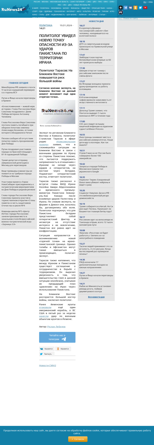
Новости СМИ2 (47, 365)
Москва (45, 2)
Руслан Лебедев (56, 326)
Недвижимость (58, 15)
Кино (34, 15)
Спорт (34, 11)
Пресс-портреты (39, 18)
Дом (47, 15)
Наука (109, 8)
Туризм (105, 11)
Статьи (102, 15)
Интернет (71, 11)
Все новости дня (96, 297)
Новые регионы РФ (81, 5)
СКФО (111, 2)
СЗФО (89, 2)
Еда (40, 11)
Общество (85, 8)
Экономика (56, 8)
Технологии (59, 11)
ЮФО (106, 2)
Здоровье (48, 11)
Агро (112, 11)
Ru (145, 2)
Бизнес (66, 8)
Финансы (75, 8)
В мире (35, 8)
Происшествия (98, 8)
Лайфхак (83, 15)
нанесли (44, 316)
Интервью (93, 15)
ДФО (70, 5)
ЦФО (94, 2)
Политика (44, 8)
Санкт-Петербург (77, 2)
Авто (79, 11)
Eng (151, 2)
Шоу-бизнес (72, 15)
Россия (37, 2)
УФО (59, 5)
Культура (87, 11)
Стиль (41, 15)
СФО (64, 5)
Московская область (59, 2)
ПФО (100, 2)
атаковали (45, 307)
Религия (96, 11)
